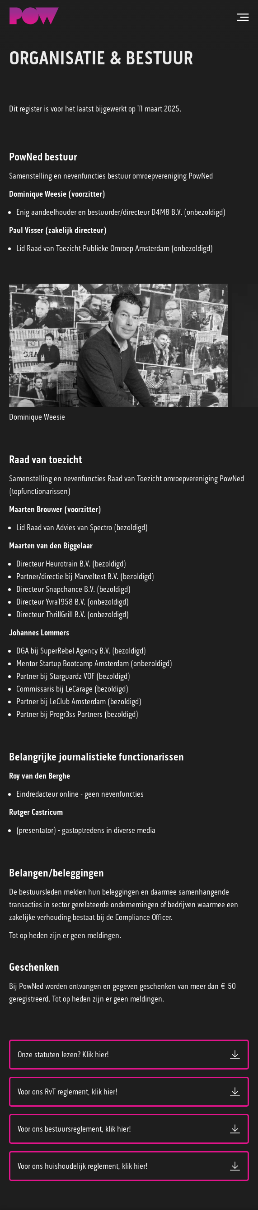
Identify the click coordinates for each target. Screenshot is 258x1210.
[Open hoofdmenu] (242, 17)
